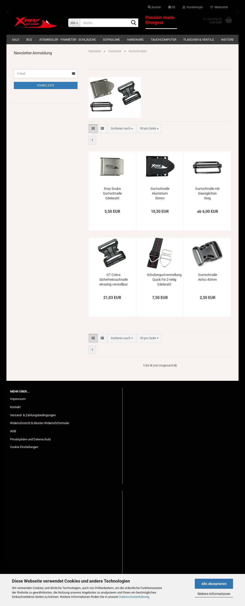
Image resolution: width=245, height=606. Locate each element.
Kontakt (15, 407)
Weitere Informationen (213, 594)
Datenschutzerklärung (134, 597)
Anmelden (45, 85)
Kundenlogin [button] (193, 7)
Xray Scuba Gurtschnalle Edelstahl (112, 193)
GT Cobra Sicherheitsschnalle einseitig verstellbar (113, 279)
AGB (13, 431)
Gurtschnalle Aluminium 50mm (159, 193)
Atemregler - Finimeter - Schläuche (67, 39)
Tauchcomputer (163, 39)
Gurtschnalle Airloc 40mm (207, 277)
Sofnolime (111, 39)
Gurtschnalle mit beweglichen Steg (207, 193)
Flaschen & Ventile (199, 39)
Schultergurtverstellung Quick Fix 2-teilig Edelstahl (164, 279)
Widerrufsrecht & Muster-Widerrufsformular (39, 423)
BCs (29, 39)
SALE (15, 39)
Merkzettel (219, 7)
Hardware (135, 39)
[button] (172, 7)
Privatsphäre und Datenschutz (30, 439)
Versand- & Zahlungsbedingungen (33, 415)
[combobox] (122, 128)
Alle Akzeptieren (214, 584)
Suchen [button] (154, 7)
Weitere (227, 39)
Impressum (18, 399)
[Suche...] (74, 22)
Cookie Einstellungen (24, 447)
